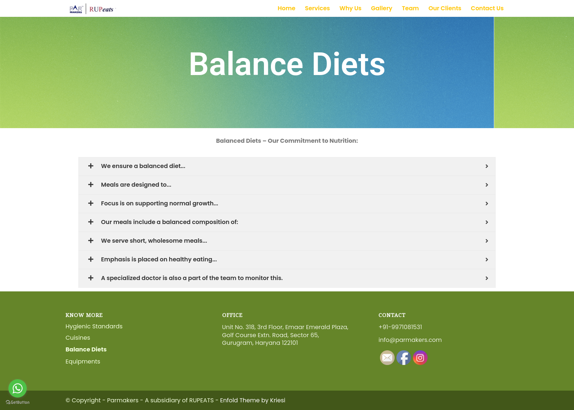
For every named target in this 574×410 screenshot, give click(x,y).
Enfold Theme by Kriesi (252, 400)
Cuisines (78, 337)
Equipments (83, 361)
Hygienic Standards (94, 326)
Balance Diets (86, 349)
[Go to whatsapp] (17, 388)
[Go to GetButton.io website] (17, 402)
